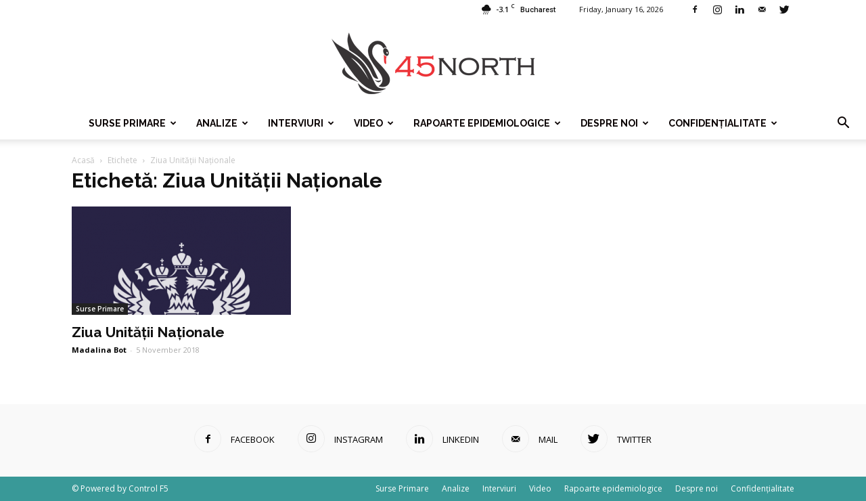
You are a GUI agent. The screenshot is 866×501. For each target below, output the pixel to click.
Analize (222, 123)
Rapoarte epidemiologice (487, 123)
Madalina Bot (99, 350)
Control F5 (148, 488)
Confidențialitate (722, 123)
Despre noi (614, 123)
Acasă (83, 160)
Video (374, 123)
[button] (843, 123)
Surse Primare (133, 123)
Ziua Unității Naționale (148, 332)
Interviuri (301, 123)
